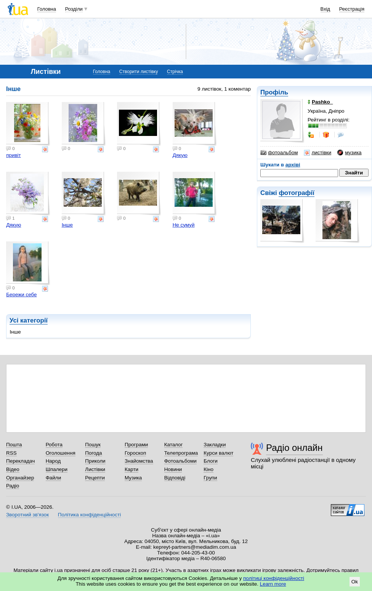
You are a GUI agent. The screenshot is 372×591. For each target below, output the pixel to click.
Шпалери (56, 469)
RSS (11, 453)
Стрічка (175, 71)
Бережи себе (21, 294)
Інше (67, 225)
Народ (53, 461)
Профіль (274, 92)
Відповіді (175, 478)
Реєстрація (351, 9)
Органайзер (20, 478)
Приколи (95, 461)
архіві (292, 165)
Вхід (325, 9)
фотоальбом (279, 153)
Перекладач (20, 461)
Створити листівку (138, 71)
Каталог (173, 444)
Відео (12, 469)
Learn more (273, 584)
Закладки (215, 444)
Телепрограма (181, 453)
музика (349, 153)
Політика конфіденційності (89, 515)
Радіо (12, 486)
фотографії (296, 192)
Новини (173, 469)
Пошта (14, 444)
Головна (46, 9)
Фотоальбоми (180, 461)
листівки (317, 153)
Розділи (74, 9)
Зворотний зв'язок (27, 515)
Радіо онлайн (294, 447)
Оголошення (60, 453)
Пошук (93, 444)
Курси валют (218, 453)
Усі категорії (29, 320)
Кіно (208, 469)
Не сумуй (184, 225)
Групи (210, 478)
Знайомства (139, 461)
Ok (354, 582)
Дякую (180, 155)
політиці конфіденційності (273, 578)
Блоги (211, 461)
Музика (133, 478)
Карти (131, 469)
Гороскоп (135, 453)
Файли (53, 478)
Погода (93, 453)
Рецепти (95, 478)
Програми (136, 444)
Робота (54, 444)
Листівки (95, 469)
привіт (13, 155)
